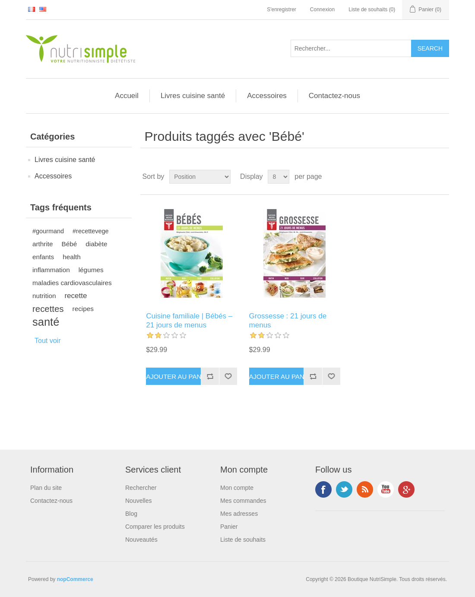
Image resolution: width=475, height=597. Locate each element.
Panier (229, 526)
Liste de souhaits (243, 539)
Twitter (344, 489)
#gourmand (48, 231)
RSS (365, 489)
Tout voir (47, 340)
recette (75, 296)
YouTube (385, 489)
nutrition (44, 295)
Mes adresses (239, 513)
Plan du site (46, 487)
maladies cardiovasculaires (72, 282)
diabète (96, 244)
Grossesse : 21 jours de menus (288, 320)
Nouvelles (138, 500)
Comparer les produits (155, 526)
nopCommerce (75, 579)
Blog (131, 513)
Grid (426, 177)
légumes (91, 269)
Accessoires (267, 96)
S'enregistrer (281, 9)
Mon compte (236, 487)
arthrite (42, 244)
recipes (83, 308)
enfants (43, 256)
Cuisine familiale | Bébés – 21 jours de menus (189, 320)
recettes (48, 309)
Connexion (322, 9)
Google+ (406, 489)
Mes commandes (243, 500)
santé (45, 322)
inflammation (51, 269)
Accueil (127, 96)
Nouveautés (141, 539)
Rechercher (140, 487)
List (442, 177)
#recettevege (90, 231)
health (72, 256)
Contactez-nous (334, 96)
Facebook (323, 489)
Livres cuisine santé (193, 96)
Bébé (69, 244)
